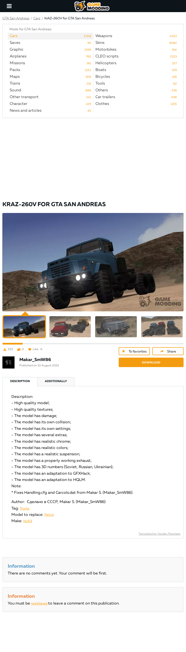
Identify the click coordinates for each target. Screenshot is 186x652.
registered (39, 603)
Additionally (56, 381)
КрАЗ (27, 521)
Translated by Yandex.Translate (159, 534)
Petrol (49, 515)
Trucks (25, 508)
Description (20, 381)
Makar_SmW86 (35, 360)
